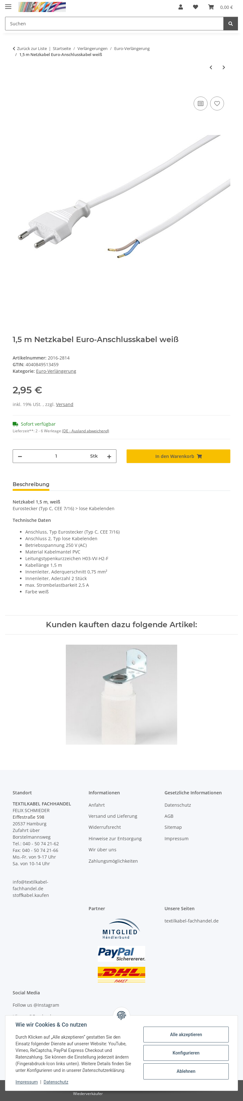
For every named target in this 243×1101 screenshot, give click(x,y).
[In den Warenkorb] (18, 87)
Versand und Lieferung (113, 816)
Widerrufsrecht (105, 827)
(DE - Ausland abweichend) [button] (85, 431)
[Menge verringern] (20, 456)
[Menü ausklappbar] (8, 4)
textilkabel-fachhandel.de (192, 921)
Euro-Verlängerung (56, 371)
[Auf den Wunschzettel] (217, 103)
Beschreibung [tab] (31, 484)
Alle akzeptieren (186, 1034)
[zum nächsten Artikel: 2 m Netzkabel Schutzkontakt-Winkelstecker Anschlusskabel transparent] (223, 67)
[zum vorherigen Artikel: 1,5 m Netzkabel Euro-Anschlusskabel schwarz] (210, 67)
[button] (180, 7)
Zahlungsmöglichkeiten (113, 861)
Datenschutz (56, 1082)
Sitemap (173, 827)
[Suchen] (230, 23)
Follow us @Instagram (36, 1005)
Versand (64, 404)
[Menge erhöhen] (109, 456)
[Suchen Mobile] (114, 23)
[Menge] (56, 456)
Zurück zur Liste (32, 48)
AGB (169, 816)
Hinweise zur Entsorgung (115, 838)
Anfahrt (97, 805)
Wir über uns (102, 850)
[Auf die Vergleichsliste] (201, 103)
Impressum (27, 1082)
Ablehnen (186, 1071)
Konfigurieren (185, 1052)
